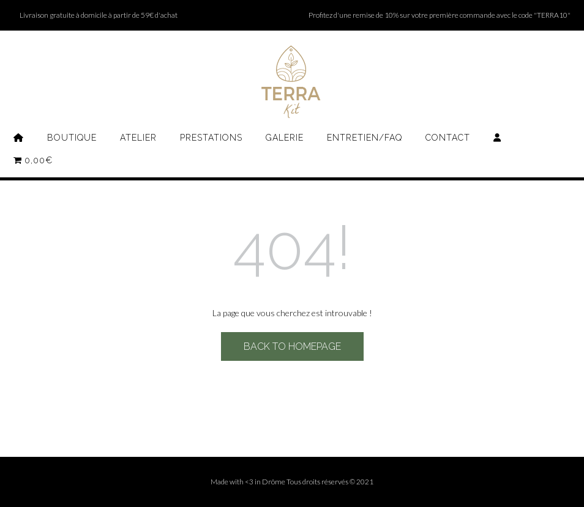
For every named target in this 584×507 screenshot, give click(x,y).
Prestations (211, 137)
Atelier (138, 137)
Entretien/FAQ (364, 137)
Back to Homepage (292, 346)
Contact (447, 137)
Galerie (285, 137)
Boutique (72, 137)
